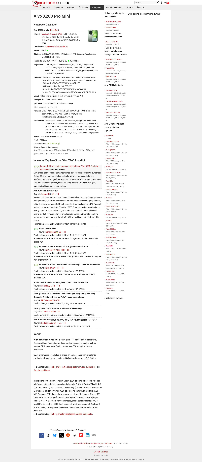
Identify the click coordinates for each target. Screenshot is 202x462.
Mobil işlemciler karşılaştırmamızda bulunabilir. (71, 414)
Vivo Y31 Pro (110, 280)
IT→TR (66, 250)
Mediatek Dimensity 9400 (52, 34)
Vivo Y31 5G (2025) (112, 206)
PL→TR (56, 286)
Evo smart (50, 268)
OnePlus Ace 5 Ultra (113, 112)
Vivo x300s (109, 135)
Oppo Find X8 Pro (112, 42)
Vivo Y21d (109, 246)
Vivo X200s (110, 68)
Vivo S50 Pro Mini (112, 189)
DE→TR (62, 232)
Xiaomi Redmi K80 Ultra (114, 101)
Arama (130, 7)
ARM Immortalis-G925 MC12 (56, 47)
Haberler (70, 7)
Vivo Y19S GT (110, 263)
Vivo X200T (110, 167)
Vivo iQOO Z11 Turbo (113, 172)
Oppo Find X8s (111, 76)
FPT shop (45, 300)
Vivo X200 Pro (111, 27)
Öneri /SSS (83, 7)
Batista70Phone (53, 250)
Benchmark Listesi (42, 370)
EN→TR (55, 194)
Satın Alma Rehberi (114, 7)
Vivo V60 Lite (110, 271)
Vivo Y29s (109, 181)
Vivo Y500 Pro (111, 229)
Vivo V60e (109, 288)
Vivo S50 (109, 198)
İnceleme (58, 7)
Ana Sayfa (45, 7)
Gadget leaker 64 (48, 323)
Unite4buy (45, 286)
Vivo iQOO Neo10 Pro (113, 22)
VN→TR (56, 300)
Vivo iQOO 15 (110, 254)
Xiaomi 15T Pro (111, 90)
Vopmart (45, 194)
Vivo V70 (109, 220)
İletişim (140, 7)
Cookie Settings (101, 452)
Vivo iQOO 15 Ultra (112, 141)
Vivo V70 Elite (110, 158)
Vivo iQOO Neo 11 (112, 237)
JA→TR (62, 323)
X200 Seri (54, 30)
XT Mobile (45, 311)
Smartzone (51, 232)
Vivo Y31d (109, 215)
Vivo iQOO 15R (111, 150)
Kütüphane (97, 7)
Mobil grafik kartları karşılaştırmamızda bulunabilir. (73, 367)
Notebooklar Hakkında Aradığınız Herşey (88, 443)
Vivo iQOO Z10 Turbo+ (113, 60)
